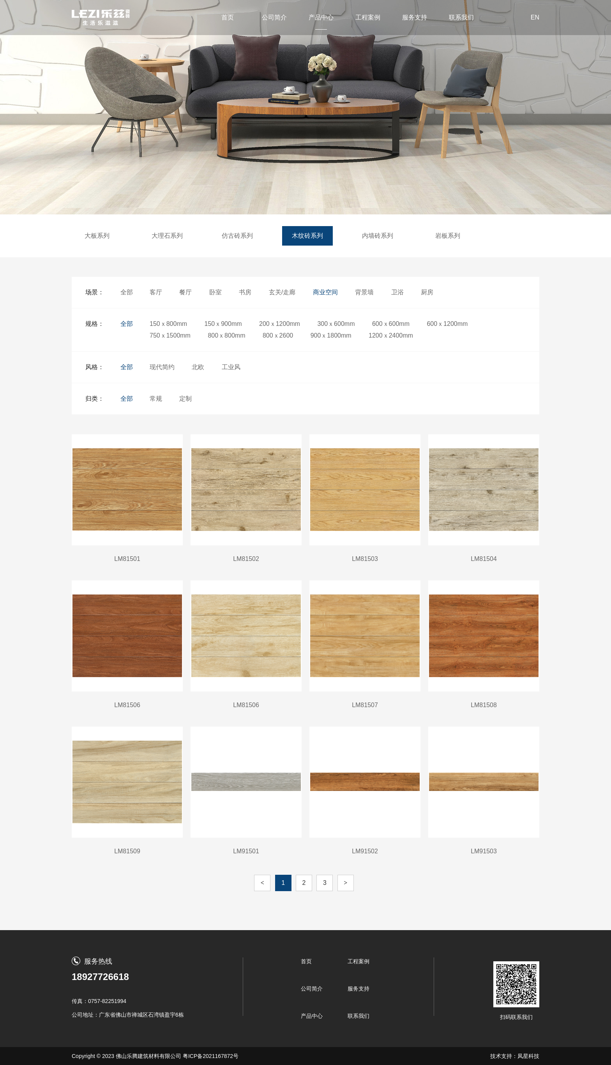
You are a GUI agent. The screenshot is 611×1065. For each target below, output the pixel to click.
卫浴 (397, 292)
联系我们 (461, 17)
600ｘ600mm (391, 323)
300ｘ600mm (336, 323)
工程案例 (367, 17)
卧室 (215, 292)
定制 (185, 398)
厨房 (427, 292)
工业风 (231, 367)
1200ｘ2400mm (391, 335)
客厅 (156, 292)
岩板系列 (447, 235)
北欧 (198, 367)
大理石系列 (167, 235)
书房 (245, 292)
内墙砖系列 (377, 235)
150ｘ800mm (168, 323)
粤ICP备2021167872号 (210, 1056)
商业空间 (325, 292)
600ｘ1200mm (447, 323)
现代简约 (162, 367)
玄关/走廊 (282, 292)
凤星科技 (528, 1056)
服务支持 (414, 17)
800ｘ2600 (278, 335)
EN (535, 17)
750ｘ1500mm (170, 335)
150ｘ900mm (223, 323)
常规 (156, 398)
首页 (227, 17)
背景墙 (364, 292)
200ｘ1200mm (279, 323)
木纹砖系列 (307, 235)
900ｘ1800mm (331, 335)
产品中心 (321, 17)
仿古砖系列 (237, 235)
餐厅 (185, 292)
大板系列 (97, 235)
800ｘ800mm (226, 335)
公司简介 (274, 17)
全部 (126, 292)
